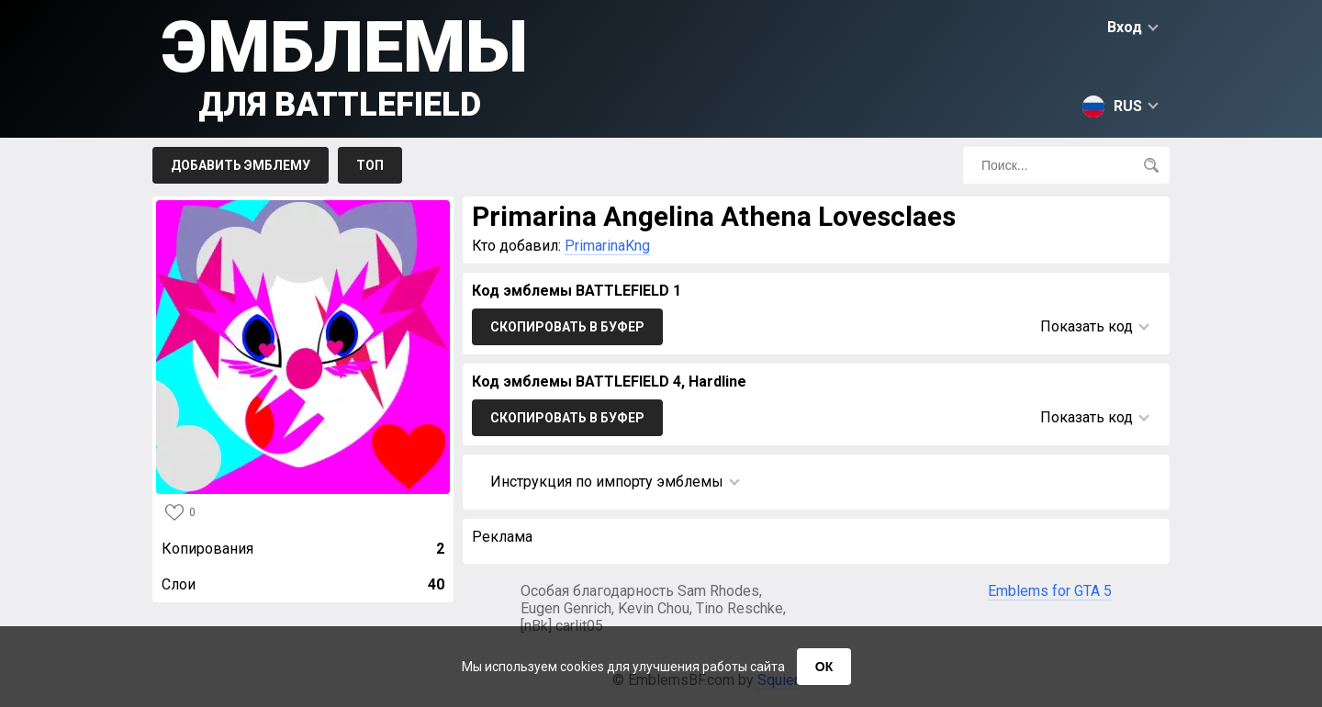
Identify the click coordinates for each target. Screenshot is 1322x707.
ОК (824, 666)
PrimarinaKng (607, 245)
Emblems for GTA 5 (1050, 591)
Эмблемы (345, 65)
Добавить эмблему (240, 165)
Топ (370, 165)
